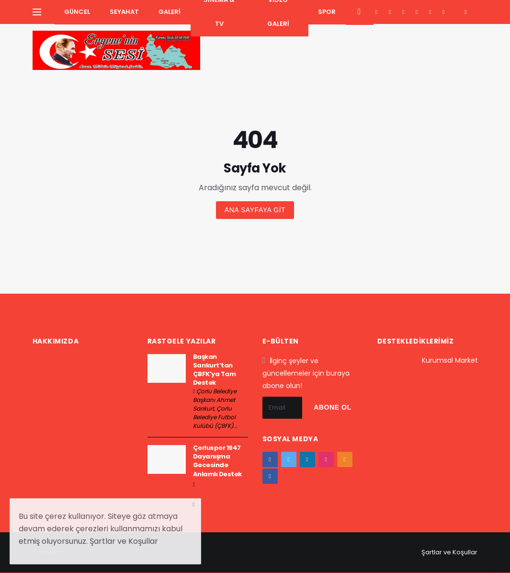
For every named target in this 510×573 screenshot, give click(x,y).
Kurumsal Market (450, 360)
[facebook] (377, 12)
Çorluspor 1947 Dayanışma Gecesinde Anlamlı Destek (217, 461)
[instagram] (417, 12)
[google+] (403, 12)
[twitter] (390, 12)
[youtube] (430, 12)
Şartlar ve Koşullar (449, 552)
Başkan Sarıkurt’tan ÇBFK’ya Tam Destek (214, 370)
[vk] (444, 12)
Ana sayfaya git (255, 210)
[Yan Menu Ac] (37, 12)
